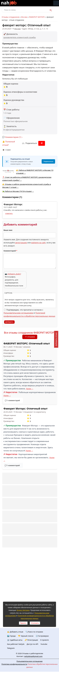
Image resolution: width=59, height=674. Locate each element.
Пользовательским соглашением (18, 313)
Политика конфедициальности (14, 664)
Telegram (11, 648)
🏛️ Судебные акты (14, 640)
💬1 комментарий (12, 400)
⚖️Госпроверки (42, 636)
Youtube (43, 644)
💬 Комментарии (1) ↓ (12, 137)
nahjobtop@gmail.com (33, 656)
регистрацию (21, 242)
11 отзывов (30, 337)
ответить (9, 213)
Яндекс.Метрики (23, 610)
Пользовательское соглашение (30, 661)
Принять (23, 623)
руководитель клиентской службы (19, 37)
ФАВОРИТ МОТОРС (37, 17)
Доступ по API (32, 644)
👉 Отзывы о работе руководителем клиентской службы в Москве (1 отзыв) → (26, 185)
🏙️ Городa (11, 636)
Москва (24, 17)
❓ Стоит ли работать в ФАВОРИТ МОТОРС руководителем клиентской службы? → (26, 178)
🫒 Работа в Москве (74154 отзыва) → (18, 191)
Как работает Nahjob (15, 644)
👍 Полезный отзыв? (8, 143)
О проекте (44, 640)
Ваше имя (8, 230)
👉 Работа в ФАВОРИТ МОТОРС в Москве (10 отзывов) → (34, 171)
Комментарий (10, 251)
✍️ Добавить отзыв (15, 632)
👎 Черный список (25, 636)
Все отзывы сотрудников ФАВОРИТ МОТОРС (30, 332)
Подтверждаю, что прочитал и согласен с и (29, 313)
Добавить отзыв (56, 339)
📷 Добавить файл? (13, 274)
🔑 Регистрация (31, 640)
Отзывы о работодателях (32, 653)
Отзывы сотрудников (10, 17)
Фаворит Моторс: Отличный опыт (25, 408)
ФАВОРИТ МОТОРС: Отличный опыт (26, 343)
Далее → (29, 388)
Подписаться (48, 161)
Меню (56, 3)
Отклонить (35, 623)
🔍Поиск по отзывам (34, 632)
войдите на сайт (38, 242)
